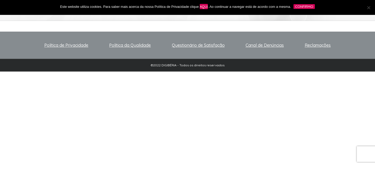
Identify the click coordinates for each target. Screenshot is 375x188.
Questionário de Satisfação (198, 45)
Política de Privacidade (66, 45)
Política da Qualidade (130, 45)
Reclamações (318, 45)
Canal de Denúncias (265, 45)
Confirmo (304, 6)
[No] (368, 7)
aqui (204, 6)
